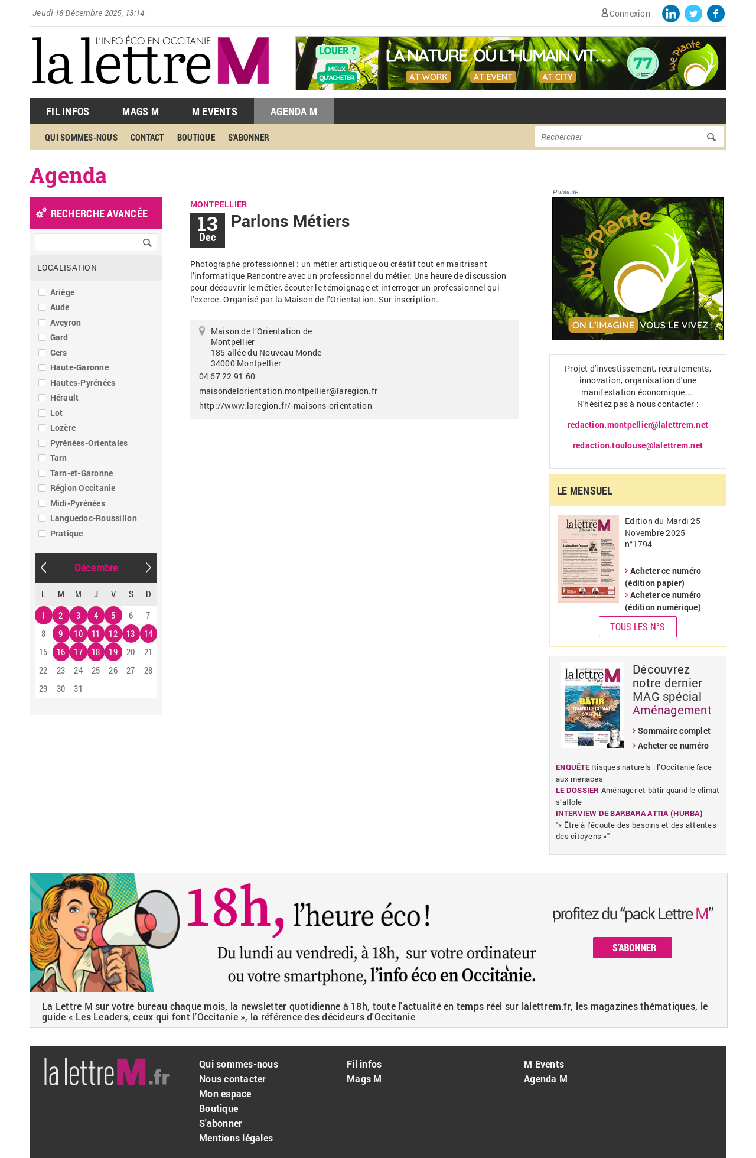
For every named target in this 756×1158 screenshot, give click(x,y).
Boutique (196, 137)
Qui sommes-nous (81, 137)
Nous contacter (232, 1078)
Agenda (68, 175)
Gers (58, 352)
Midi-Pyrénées (77, 503)
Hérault (64, 397)
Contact (147, 137)
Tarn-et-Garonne (81, 473)
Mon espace (225, 1093)
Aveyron (66, 322)
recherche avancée (99, 213)
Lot (56, 412)
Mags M (140, 111)
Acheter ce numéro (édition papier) (663, 576)
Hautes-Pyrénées (83, 382)
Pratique (66, 533)
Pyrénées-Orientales (89, 442)
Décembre (96, 567)
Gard (59, 337)
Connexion (630, 13)
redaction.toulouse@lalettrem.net (638, 445)
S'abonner (248, 137)
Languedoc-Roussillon (93, 517)
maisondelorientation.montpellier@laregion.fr (288, 390)
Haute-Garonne (79, 367)
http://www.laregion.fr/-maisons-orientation (285, 405)
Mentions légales (236, 1137)
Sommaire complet (674, 730)
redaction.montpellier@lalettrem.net (638, 424)
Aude (60, 307)
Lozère (63, 427)
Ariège (62, 292)
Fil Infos (67, 111)
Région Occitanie (83, 487)
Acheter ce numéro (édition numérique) (663, 601)
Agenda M (294, 111)
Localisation (67, 267)
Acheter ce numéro (673, 745)
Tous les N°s (637, 626)
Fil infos (364, 1064)
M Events (214, 111)
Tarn (58, 457)
